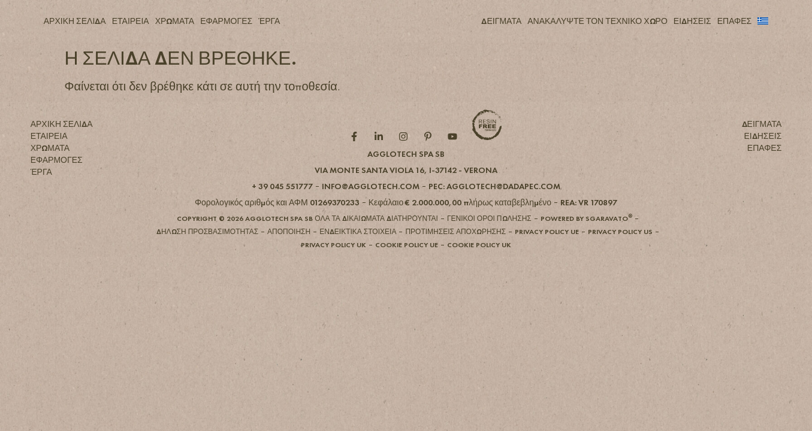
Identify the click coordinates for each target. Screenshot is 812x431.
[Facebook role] (356, 156)
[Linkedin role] (381, 156)
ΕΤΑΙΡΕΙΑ (130, 21)
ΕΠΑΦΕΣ (734, 21)
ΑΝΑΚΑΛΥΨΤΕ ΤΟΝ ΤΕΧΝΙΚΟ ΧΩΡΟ (597, 21)
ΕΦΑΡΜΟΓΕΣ (226, 21)
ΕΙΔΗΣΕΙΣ (692, 21)
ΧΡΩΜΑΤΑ (175, 21)
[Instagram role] (406, 156)
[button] (406, 189)
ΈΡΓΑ (269, 21)
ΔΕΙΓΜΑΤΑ (501, 21)
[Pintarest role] (430, 156)
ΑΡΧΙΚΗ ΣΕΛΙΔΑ (75, 21)
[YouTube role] (455, 156)
